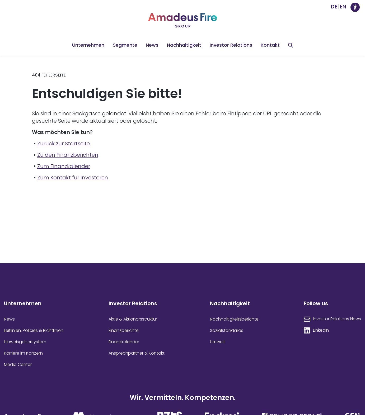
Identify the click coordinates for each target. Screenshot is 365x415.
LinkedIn (321, 330)
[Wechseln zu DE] (334, 6)
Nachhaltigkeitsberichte (234, 319)
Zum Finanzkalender (63, 166)
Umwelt (217, 342)
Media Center (18, 365)
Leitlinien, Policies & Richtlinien (33, 330)
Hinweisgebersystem (25, 342)
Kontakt (270, 45)
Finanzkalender (124, 342)
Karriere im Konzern (23, 353)
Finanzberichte (124, 330)
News (152, 45)
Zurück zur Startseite (63, 143)
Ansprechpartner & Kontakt (137, 353)
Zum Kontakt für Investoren (72, 177)
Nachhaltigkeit (184, 45)
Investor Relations (231, 45)
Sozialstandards (226, 330)
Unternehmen (88, 45)
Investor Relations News (337, 319)
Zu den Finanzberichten (67, 155)
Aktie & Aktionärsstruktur (133, 319)
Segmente (125, 45)
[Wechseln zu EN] (343, 6)
